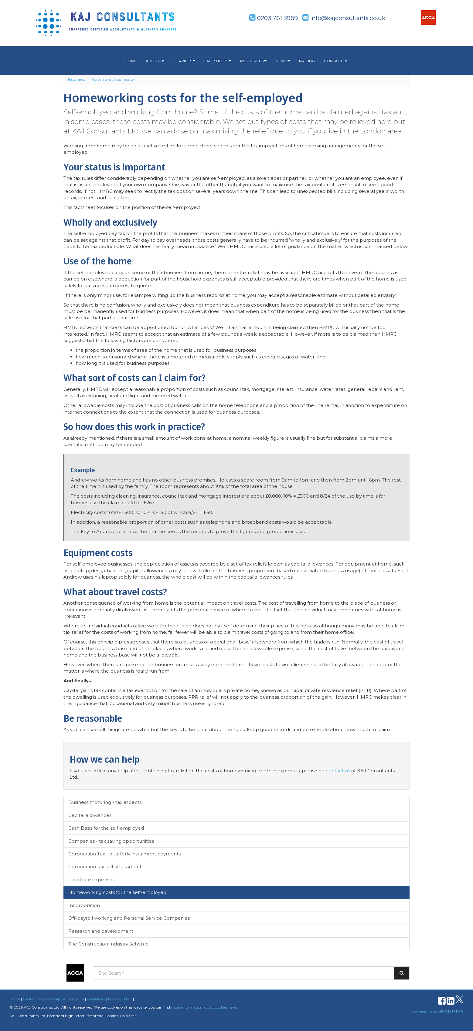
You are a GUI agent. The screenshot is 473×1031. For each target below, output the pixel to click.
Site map (52, 999)
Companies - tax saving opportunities (111, 841)
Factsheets (217, 61)
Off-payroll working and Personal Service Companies (129, 918)
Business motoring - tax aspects (104, 802)
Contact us (336, 61)
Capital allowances (89, 815)
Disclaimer (96, 999)
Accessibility (73, 999)
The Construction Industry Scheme (108, 944)
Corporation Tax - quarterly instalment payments (124, 854)
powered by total (438, 1011)
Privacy (114, 999)
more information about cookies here (203, 1007)
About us (155, 61)
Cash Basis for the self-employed (106, 828)
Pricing (307, 61)
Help (128, 999)
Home (131, 61)
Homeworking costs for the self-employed (117, 892)
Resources (253, 61)
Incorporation (84, 905)
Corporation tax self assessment (104, 866)
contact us (338, 771)
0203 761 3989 (273, 18)
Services (184, 61)
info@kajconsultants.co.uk (343, 18)
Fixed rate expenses (91, 879)
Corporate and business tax (113, 79)
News (283, 61)
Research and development (100, 931)
